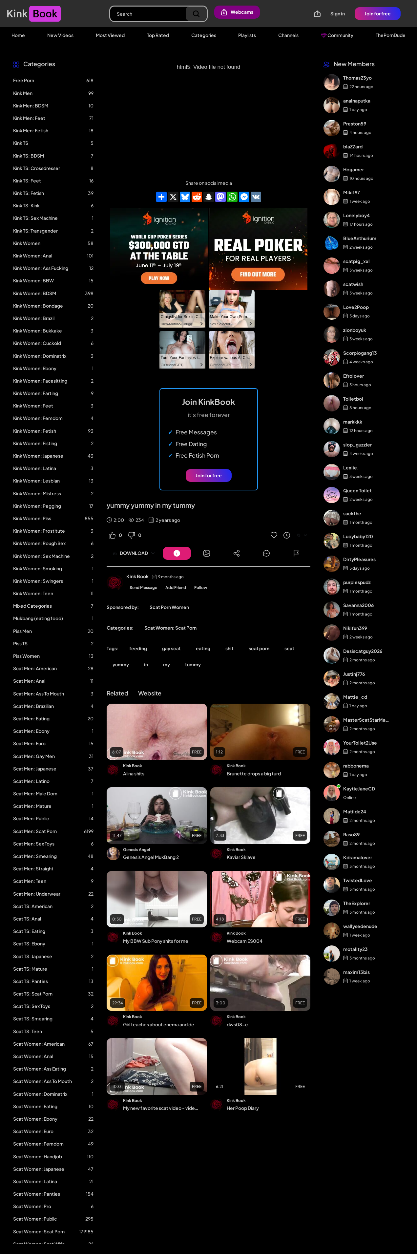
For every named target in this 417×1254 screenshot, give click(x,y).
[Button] (177, 553)
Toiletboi (353, 399)
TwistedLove (357, 880)
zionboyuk (354, 330)
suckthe (352, 513)
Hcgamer (353, 169)
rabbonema (356, 766)
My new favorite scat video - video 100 (160, 1108)
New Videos (60, 35)
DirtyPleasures (359, 559)
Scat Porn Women (169, 607)
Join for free (378, 13)
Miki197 (351, 192)
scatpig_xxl (356, 261)
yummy (121, 664)
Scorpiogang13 (360, 353)
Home (18, 35)
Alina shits (133, 773)
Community (337, 35)
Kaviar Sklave (241, 857)
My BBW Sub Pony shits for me (155, 941)
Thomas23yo (357, 78)
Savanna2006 (358, 605)
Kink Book (137, 576)
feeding (138, 648)
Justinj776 (354, 674)
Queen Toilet (357, 490)
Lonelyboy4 (356, 215)
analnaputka (356, 101)
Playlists (247, 35)
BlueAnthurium (359, 238)
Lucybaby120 (358, 536)
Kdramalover (357, 857)
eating (203, 648)
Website (149, 693)
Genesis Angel (136, 849)
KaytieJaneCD (359, 788)
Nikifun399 (355, 628)
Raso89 (351, 834)
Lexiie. (351, 467)
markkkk (352, 422)
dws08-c (237, 1024)
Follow (200, 587)
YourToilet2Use (360, 743)
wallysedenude (360, 926)
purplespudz (357, 582)
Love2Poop (356, 307)
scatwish (353, 284)
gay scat (171, 648)
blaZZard (353, 146)
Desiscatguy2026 (362, 651)
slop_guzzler (357, 444)
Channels (288, 35)
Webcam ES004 (244, 941)
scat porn (259, 648)
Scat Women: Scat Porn (170, 628)
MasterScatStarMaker (366, 720)
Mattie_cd (355, 697)
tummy (193, 664)
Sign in (337, 13)
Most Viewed (110, 35)
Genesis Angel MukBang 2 (151, 857)
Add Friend (175, 587)
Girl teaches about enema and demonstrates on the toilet (160, 1024)
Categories (203, 35)
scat (289, 648)
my (166, 664)
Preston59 (354, 123)
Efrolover (353, 376)
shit (229, 648)
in (146, 664)
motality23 (355, 949)
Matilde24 (354, 811)
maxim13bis (356, 972)
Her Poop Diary (243, 1108)
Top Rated (158, 35)
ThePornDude (391, 35)
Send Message (143, 587)
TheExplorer (356, 903)
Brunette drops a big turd (254, 773)
